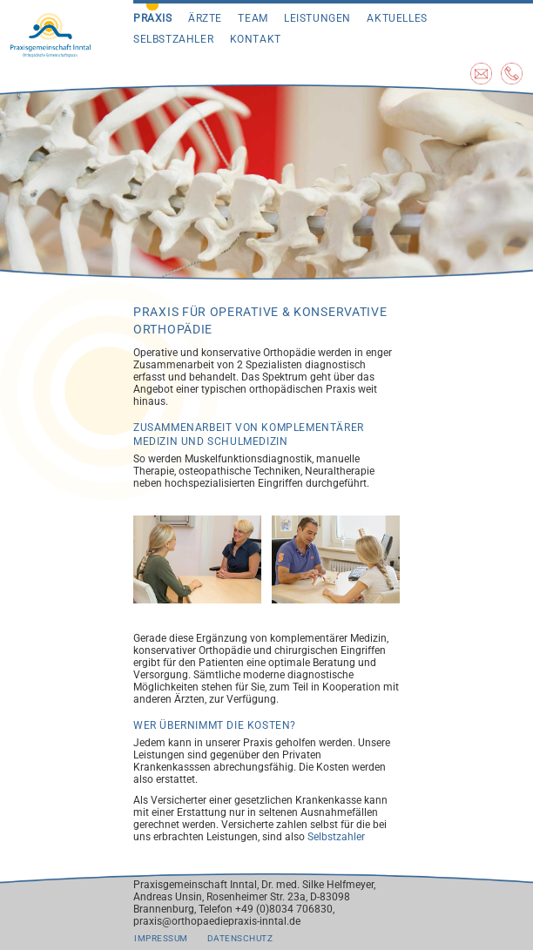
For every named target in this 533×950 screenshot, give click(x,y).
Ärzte (205, 18)
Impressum (161, 938)
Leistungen (317, 18)
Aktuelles (397, 18)
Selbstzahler (173, 39)
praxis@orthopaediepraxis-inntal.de (216, 921)
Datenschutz (240, 938)
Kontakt (255, 39)
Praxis (152, 18)
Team (252, 18)
